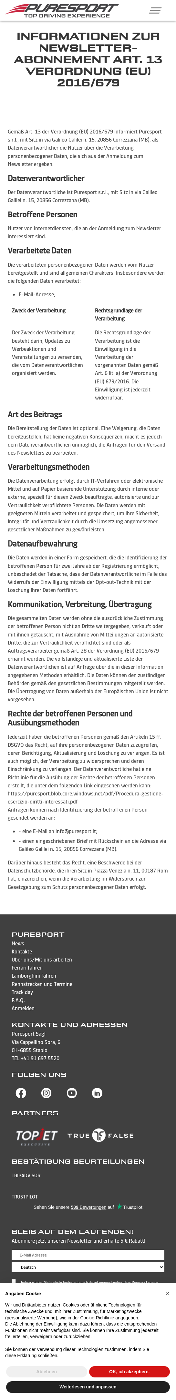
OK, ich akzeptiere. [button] (129, 1371)
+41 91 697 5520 (40, 1058)
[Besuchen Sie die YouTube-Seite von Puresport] (72, 1096)
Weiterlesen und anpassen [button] (87, 1386)
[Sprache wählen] (88, 1267)
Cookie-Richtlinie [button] (97, 1317)
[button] (152, 10)
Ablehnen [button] (46, 1371)
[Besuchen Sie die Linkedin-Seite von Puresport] (97, 1096)
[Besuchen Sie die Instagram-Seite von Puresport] (46, 1096)
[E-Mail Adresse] (88, 1255)
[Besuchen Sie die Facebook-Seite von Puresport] (21, 1096)
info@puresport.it (76, 831)
